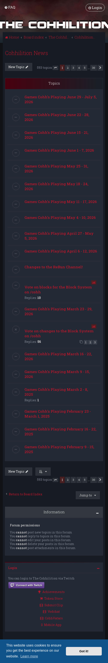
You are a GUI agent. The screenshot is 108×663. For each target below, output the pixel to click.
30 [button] (93, 67)
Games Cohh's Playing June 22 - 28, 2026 (56, 117)
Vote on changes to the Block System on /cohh (58, 333)
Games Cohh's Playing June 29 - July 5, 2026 (60, 99)
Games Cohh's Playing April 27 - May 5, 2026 (59, 235)
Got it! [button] (83, 651)
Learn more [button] (29, 656)
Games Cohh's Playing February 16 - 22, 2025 (60, 431)
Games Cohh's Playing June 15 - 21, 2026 (56, 135)
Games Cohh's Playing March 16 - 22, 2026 (58, 356)
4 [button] (79, 67)
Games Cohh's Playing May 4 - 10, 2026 (60, 217)
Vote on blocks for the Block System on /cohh (58, 289)
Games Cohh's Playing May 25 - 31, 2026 (56, 168)
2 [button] (67, 67)
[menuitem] (9, 7)
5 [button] (84, 67)
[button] (55, 68)
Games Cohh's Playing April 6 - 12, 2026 (60, 250)
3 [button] (73, 67)
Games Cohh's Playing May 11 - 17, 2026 (60, 201)
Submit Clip (51, 605)
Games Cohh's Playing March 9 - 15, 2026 (57, 374)
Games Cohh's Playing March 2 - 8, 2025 (56, 392)
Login (12, 568)
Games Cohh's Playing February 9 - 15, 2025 (59, 449)
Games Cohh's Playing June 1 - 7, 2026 (59, 150)
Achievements (51, 592)
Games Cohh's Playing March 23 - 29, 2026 (58, 311)
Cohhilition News (26, 52)
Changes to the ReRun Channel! (53, 266)
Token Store (51, 598)
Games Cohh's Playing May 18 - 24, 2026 (56, 186)
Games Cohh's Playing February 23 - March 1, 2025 (57, 414)
